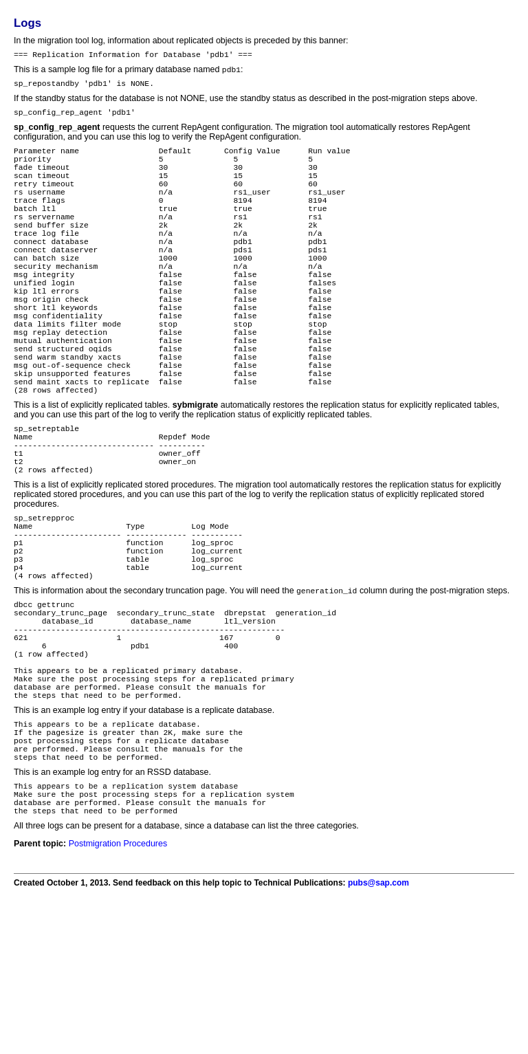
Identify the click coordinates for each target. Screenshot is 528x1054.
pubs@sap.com (378, 1024)
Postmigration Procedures (118, 985)
